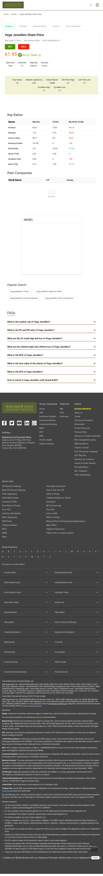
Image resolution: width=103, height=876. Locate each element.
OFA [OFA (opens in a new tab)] (41, 434)
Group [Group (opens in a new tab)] (42, 411)
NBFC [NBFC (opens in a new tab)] (41, 430)
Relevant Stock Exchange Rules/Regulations (65, 523)
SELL (23, 46)
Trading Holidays (9, 527)
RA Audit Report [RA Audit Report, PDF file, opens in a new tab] (81, 469)
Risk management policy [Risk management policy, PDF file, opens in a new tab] (85, 442)
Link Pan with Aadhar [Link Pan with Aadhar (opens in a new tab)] (11, 515)
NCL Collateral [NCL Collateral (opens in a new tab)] (80, 473)
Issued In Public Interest (85, 465)
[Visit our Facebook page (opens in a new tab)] (4, 425)
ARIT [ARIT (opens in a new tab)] (41, 415)
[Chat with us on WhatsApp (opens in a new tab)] (34, 425)
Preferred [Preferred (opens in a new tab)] (64, 418)
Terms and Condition (83, 422)
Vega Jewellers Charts (19, 293)
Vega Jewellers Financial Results (24, 300)
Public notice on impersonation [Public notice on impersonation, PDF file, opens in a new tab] (60, 535)
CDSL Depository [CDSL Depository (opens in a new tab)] (9, 496)
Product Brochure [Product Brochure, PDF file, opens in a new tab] (82, 430)
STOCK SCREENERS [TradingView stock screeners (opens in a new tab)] (9, 793)
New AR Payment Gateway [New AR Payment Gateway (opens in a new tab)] (14, 492)
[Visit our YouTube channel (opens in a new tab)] (19, 425)
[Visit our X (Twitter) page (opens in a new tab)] (12, 425)
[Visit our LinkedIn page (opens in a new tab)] (27, 425)
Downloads (79, 426)
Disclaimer (51, 504)
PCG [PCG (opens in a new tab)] (62, 415)
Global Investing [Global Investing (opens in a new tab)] (46, 446)
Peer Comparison (73, 26)
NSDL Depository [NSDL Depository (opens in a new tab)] (9, 519)
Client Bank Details (10, 500)
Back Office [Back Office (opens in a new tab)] (51, 527)
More (4, 539)
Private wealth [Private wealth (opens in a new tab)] (45, 442)
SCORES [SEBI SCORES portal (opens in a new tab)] (25, 822)
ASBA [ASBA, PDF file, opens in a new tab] (4, 535)
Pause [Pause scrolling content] (95, 860)
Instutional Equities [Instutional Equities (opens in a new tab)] (47, 418)
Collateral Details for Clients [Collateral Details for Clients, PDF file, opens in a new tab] (58, 500)
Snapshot (9, 26)
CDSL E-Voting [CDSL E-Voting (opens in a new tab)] (52, 496)
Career (77, 418)
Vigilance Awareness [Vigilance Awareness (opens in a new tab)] (55, 531)
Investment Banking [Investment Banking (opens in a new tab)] (48, 426)
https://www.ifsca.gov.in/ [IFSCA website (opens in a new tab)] (32, 708)
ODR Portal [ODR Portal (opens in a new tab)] (7, 523)
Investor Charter (81, 450)
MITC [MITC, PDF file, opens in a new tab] (4, 531)
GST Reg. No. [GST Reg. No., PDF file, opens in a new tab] (80, 457)
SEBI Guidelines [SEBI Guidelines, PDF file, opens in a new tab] (81, 446)
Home (6, 14)
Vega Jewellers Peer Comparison (59, 300)
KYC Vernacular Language (86, 453)
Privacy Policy (80, 434)
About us (78, 415)
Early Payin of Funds (11, 508)
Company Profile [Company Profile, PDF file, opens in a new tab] (9, 504)
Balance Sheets (40, 26)
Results (56, 26)
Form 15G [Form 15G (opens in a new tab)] (6, 511)
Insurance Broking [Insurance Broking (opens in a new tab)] (47, 422)
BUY (10, 46)
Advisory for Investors (84, 461)
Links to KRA (51, 515)
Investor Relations (82, 411)
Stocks (14, 14)
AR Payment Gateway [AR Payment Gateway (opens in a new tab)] (11, 488)
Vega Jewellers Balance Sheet (49, 293)
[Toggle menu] (97, 5)
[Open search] (91, 5)
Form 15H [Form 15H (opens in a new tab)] (50, 511)
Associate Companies (55, 488)
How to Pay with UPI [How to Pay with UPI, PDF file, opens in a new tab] (55, 492)
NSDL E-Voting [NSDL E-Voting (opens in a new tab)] (52, 519)
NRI (61, 411)
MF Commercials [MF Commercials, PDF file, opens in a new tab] (53, 508)
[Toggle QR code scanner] (94, 848)
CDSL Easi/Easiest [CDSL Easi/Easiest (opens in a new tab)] (82, 477)
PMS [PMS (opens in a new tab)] (41, 438)
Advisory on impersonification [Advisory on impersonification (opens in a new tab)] (87, 438)
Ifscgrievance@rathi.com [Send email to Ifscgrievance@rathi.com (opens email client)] (57, 706)
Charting (23, 26)
